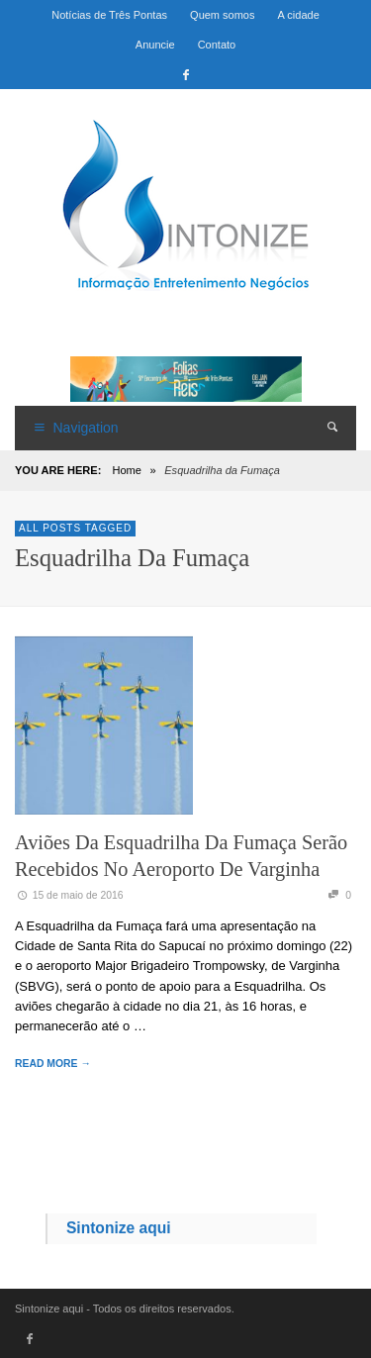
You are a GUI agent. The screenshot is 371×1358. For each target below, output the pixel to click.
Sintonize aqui (118, 1227)
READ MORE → (53, 1063)
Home (126, 470)
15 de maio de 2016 (69, 895)
